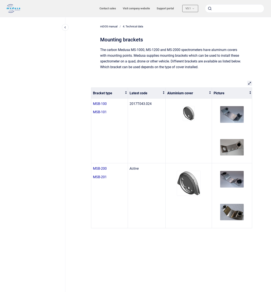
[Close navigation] (65, 27)
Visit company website (136, 8)
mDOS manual (109, 26)
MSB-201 (100, 177)
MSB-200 (100, 168)
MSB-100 (100, 104)
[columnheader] (109, 93)
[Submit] (209, 8)
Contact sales (108, 8)
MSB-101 (100, 112)
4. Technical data (133, 26)
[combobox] (234, 8)
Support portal (165, 8)
